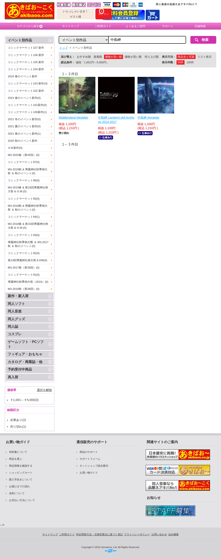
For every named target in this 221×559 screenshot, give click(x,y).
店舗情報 (200, 26)
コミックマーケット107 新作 (26, 47)
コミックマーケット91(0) (23, 274)
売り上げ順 (152, 56)
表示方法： (169, 56)
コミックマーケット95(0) (23, 198)
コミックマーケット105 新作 (26, 62)
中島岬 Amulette (148, 117)
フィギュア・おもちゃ (25, 354)
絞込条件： (68, 62)
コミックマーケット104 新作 (26, 69)
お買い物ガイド (89, 472)
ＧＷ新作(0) (15, 147)
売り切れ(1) (18, 426)
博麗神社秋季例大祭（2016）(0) (28, 281)
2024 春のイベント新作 (22, 76)
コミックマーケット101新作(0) (27, 105)
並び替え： (68, 56)
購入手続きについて (20, 479)
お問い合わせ (159, 534)
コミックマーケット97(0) (23, 162)
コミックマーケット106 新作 (26, 55)
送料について (17, 493)
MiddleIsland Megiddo (73, 117)
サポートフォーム (90, 458)
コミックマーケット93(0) (23, 235)
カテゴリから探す (30, 26)
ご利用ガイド (103, 26)
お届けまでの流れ (19, 486)
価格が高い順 (133, 56)
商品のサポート (89, 451)
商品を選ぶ (15, 458)
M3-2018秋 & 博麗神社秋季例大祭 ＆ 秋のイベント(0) (27, 207)
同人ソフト (16, 304)
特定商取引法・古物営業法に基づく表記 (99, 534)
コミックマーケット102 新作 (26, 90)
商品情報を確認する (20, 465)
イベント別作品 (20, 40)
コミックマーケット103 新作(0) (27, 83)
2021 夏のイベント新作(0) (24, 126)
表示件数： (169, 62)
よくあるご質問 (135, 26)
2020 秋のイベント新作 (22, 140)
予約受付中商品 (20, 369)
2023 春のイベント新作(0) (24, 97)
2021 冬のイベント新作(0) (24, 119)
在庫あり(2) (18, 420)
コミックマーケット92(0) (23, 253)
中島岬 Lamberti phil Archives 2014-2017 (116, 120)
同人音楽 (15, 311)
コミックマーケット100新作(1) (27, 112)
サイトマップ (70, 26)
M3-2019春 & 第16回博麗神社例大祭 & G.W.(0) (28, 189)
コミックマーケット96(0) (23, 180)
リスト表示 (204, 56)
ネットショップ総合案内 (94, 465)
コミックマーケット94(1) (23, 216)
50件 (180, 62)
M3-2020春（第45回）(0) (23, 155)
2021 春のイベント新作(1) (24, 133)
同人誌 (13, 326)
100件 (190, 62)
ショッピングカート (20, 472)
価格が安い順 (113, 56)
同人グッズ (16, 319)
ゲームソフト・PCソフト (26, 344)
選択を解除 (44, 390)
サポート (167, 26)
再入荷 (13, 377)
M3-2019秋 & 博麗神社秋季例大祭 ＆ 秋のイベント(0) (27, 171)
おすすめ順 (84, 56)
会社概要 (173, 534)
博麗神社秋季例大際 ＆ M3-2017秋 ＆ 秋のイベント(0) (28, 244)
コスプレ (15, 334)
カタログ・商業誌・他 (25, 362)
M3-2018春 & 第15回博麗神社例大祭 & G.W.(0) (28, 225)
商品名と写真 (186, 56)
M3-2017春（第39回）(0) (23, 267)
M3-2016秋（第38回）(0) (23, 288)
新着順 (98, 56)
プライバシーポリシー (137, 534)
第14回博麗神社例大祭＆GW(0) (27, 260)
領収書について (18, 451)
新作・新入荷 (18, 296)
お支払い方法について (22, 500)
